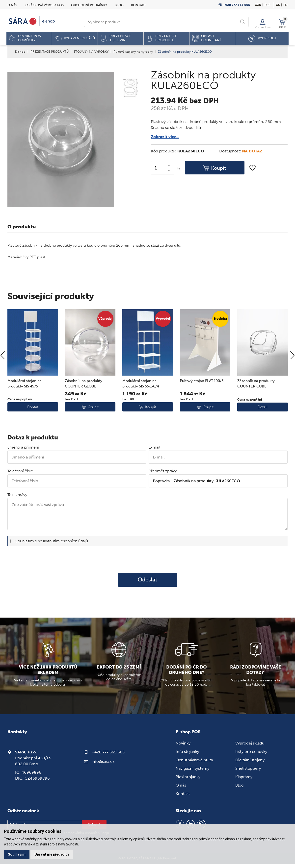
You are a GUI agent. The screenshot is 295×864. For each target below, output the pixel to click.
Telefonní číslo (20, 471)
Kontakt (138, 5)
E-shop (20, 51)
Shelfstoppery (248, 768)
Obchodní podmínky (89, 5)
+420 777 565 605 (108, 752)
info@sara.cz (103, 761)
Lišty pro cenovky (251, 751)
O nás (12, 5)
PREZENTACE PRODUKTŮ (49, 51)
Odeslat (147, 579)
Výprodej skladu (250, 743)
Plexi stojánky (188, 776)
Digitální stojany (250, 760)
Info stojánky (187, 751)
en (285, 5)
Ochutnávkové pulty (194, 760)
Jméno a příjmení (23, 447)
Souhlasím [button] (17, 854)
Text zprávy (17, 494)
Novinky (183, 743)
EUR (267, 5)
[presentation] (147, 559)
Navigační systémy (192, 768)
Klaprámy (243, 776)
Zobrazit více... (165, 136)
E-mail (154, 447)
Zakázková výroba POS (44, 5)
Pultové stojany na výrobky (133, 51)
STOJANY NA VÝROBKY (91, 51)
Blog (119, 5)
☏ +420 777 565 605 (234, 5)
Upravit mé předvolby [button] (51, 854)
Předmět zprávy (163, 471)
